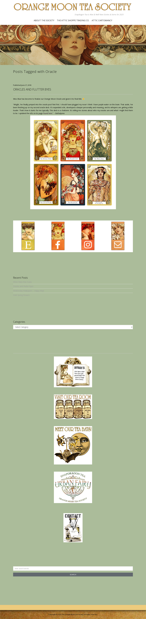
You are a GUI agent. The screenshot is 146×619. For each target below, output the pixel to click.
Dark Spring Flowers (21, 295)
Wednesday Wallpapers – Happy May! (28, 290)
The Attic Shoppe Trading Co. (73, 20)
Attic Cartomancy (102, 20)
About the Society (44, 20)
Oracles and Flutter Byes (32, 89)
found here (47, 113)
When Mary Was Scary (22, 282)
